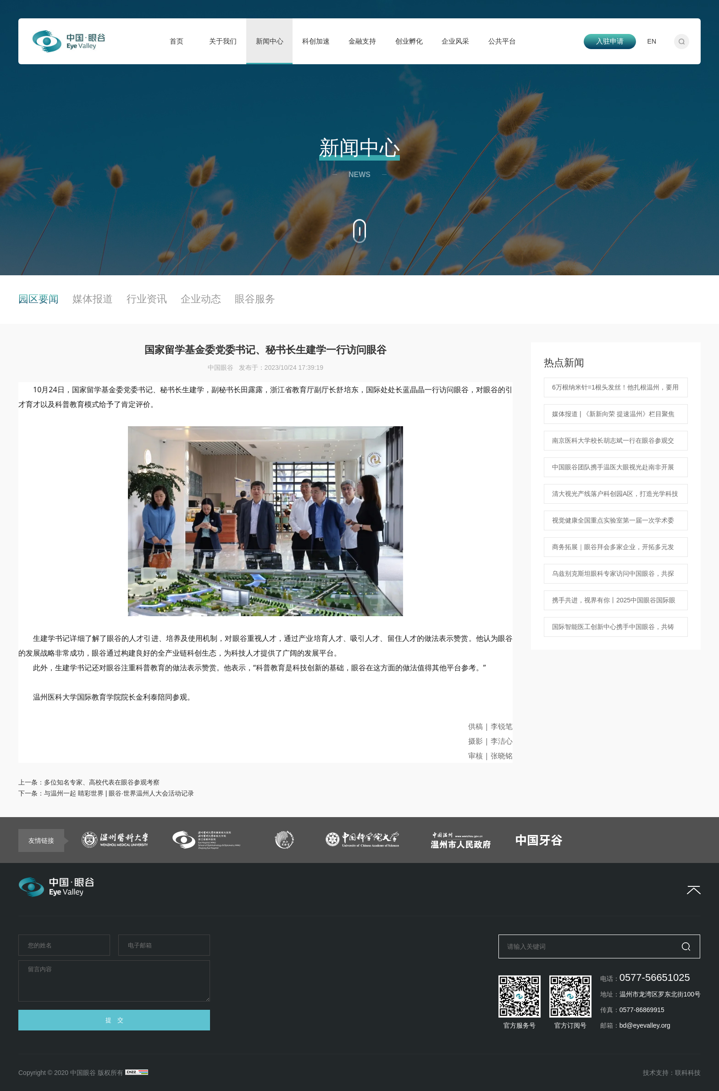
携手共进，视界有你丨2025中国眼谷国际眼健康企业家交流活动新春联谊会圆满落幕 (613, 603)
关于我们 (223, 41)
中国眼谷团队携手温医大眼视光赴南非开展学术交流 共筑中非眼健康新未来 (613, 470)
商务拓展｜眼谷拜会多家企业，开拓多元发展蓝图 (613, 550)
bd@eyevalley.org (644, 1025)
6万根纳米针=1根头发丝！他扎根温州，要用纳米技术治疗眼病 (615, 390)
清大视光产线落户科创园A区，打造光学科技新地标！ (615, 497)
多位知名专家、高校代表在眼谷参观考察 (102, 782)
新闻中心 (269, 41)
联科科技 (688, 1072)
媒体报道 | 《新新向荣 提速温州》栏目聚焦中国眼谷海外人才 (613, 417)
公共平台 (502, 41)
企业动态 (201, 299)
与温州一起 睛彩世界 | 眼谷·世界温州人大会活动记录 (119, 793)
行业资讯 (147, 299)
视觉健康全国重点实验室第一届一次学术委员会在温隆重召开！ (613, 523)
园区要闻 (38, 299)
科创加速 (316, 41)
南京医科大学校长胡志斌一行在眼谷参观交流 (613, 444)
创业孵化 (409, 41)
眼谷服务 (255, 299)
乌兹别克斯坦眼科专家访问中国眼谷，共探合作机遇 (613, 577)
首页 (176, 41)
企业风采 (455, 41)
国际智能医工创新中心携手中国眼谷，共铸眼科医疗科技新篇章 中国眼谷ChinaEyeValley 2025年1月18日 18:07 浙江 (613, 630)
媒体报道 (92, 299)
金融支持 (362, 41)
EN (651, 41)
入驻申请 (610, 41)
